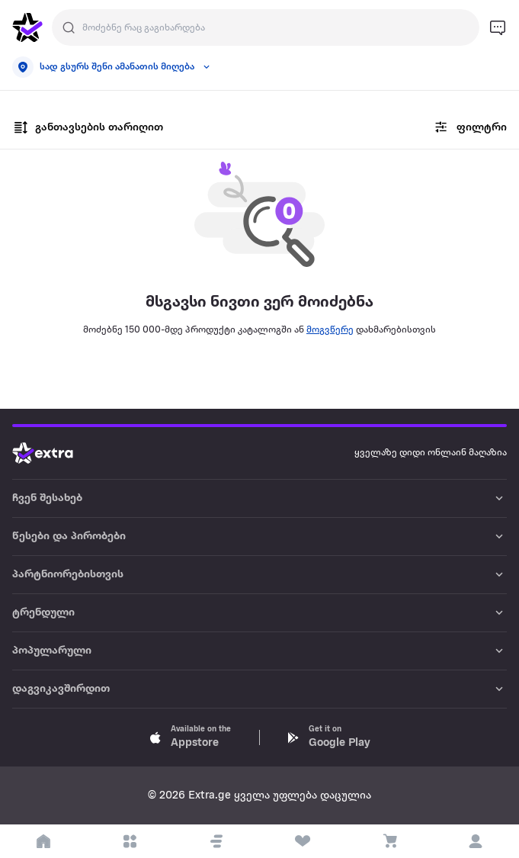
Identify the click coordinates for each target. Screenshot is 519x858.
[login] (476, 841)
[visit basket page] (389, 841)
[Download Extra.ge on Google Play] (328, 737)
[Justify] (68, 27)
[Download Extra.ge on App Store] (190, 737)
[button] (216, 841)
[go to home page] (27, 27)
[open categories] (130, 841)
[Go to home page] (54, 453)
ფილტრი (469, 127)
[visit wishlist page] (303, 841)
